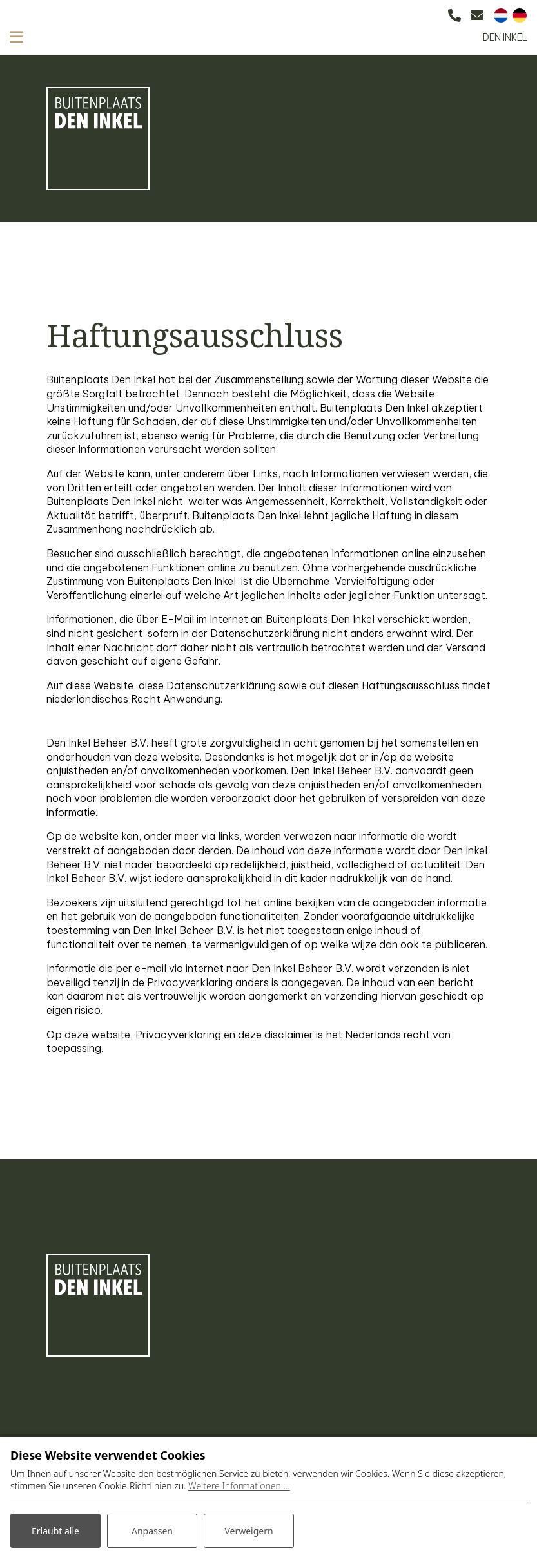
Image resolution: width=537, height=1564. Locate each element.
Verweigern (248, 1531)
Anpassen (152, 1531)
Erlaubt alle (55, 1531)
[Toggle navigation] (16, 36)
